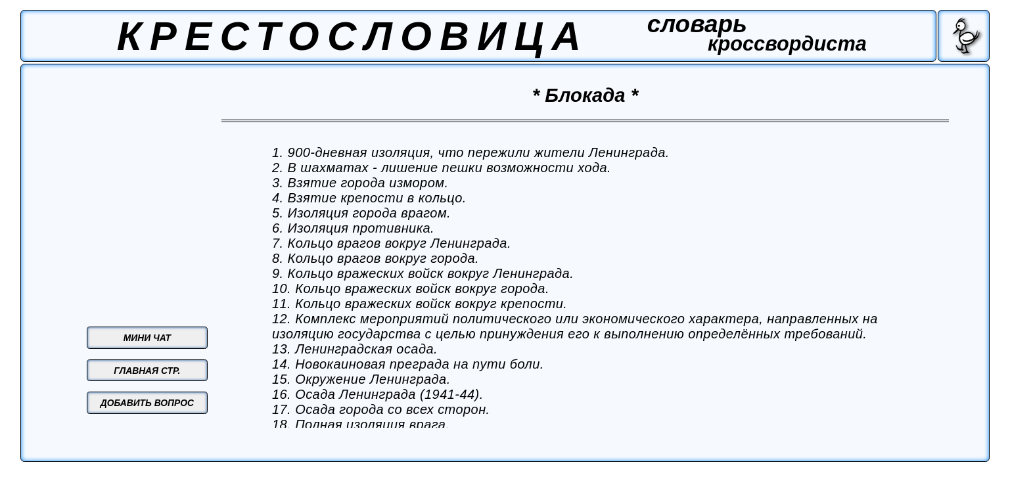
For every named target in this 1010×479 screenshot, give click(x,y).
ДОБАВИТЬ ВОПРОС (147, 403)
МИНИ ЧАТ (147, 337)
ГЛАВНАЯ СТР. (147, 370)
